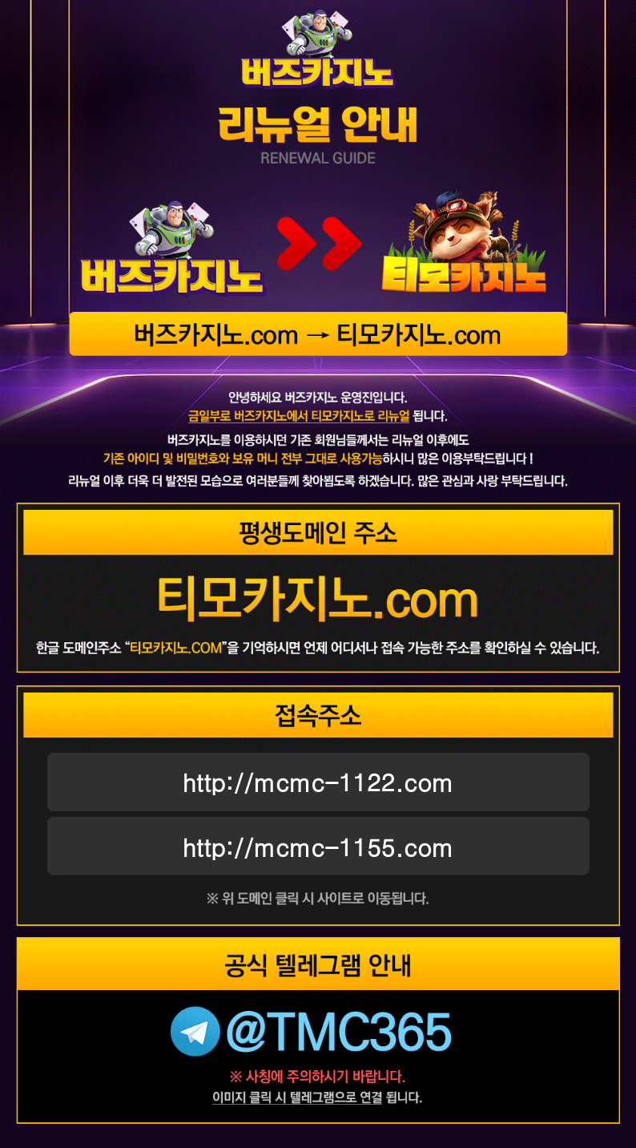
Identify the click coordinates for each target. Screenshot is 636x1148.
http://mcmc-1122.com (318, 781)
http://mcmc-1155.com (318, 846)
